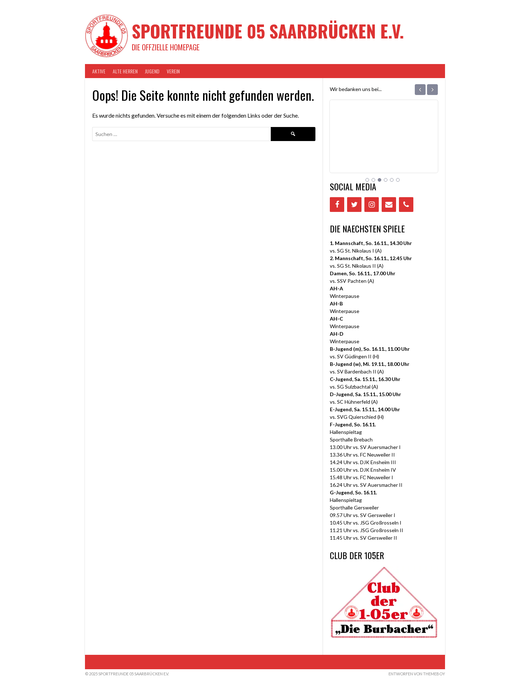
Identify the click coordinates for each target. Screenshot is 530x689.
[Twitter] (354, 204)
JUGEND (152, 71)
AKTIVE (98, 71)
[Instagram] (371, 204)
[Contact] (389, 204)
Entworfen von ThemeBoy (416, 673)
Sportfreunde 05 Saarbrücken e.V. (268, 31)
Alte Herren (125, 71)
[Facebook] (337, 204)
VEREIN (173, 71)
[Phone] (406, 204)
